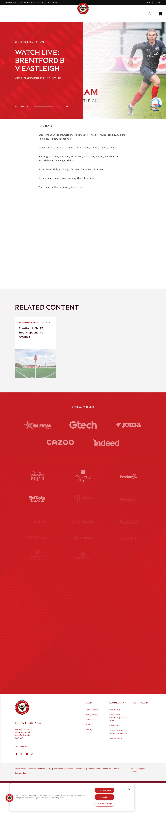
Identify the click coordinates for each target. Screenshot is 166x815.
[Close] (129, 789)
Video (54, 17)
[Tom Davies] (129, 635)
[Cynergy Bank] (83, 476)
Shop (125, 17)
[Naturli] (83, 590)
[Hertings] (129, 499)
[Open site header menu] (160, 13)
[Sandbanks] (37, 635)
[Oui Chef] (129, 612)
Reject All (104, 797)
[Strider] (83, 521)
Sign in (147, 3)
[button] (9, 798)
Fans (114, 17)
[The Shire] (83, 635)
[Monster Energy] (83, 499)
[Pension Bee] (129, 476)
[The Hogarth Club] (37, 658)
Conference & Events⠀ (14, 3)
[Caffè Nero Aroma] (83, 680)
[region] (72, 797)
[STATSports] (37, 544)
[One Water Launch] (129, 590)
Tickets (103, 17)
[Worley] (83, 544)
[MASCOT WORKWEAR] (129, 567)
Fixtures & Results (72, 17)
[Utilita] (37, 590)
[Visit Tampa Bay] (83, 567)
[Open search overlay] (149, 13)
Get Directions (21, 759)
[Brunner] (37, 612)
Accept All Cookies (104, 790)
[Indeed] (106, 442)
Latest (42, 17)
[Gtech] (83, 425)
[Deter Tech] (37, 521)
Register (158, 3)
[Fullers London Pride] (37, 476)
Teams (90, 17)
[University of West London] (37, 567)
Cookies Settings (104, 804)
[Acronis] (129, 544)
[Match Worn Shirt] (83, 612)
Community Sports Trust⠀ (35, 3)
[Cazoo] (60, 442)
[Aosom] (129, 521)
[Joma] (128, 425)
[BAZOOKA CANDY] (37, 499)
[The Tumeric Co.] (83, 658)
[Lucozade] (129, 658)
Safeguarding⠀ (53, 3)
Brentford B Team (25, 42)
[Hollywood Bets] (37, 425)
